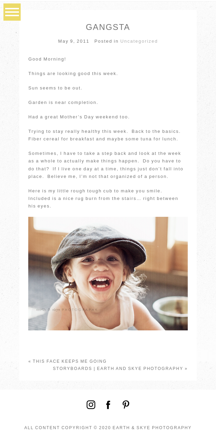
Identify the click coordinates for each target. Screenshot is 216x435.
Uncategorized (139, 41)
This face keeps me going (70, 361)
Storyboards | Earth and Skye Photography (118, 368)
